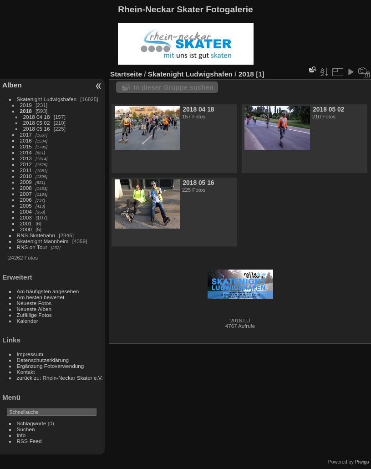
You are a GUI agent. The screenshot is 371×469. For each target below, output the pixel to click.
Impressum (30, 354)
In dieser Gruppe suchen (173, 87)
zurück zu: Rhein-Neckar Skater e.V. (60, 378)
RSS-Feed (29, 441)
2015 (26, 146)
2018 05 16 (36, 129)
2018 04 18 (36, 117)
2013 (26, 158)
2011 (26, 170)
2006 (26, 200)
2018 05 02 (36, 123)
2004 (26, 211)
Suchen (26, 429)
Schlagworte (31, 423)
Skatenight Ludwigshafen (46, 99)
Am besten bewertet (41, 297)
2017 (26, 135)
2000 (26, 229)
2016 (26, 140)
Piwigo (362, 461)
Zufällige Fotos (34, 315)
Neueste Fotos (34, 303)
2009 (26, 182)
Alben (12, 85)
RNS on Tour (32, 247)
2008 (26, 188)
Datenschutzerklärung (43, 360)
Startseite (126, 74)
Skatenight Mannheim (43, 241)
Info (21, 435)
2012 (26, 164)
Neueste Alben (34, 309)
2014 (26, 152)
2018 (26, 111)
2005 (26, 206)
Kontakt (26, 372)
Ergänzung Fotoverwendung (50, 366)
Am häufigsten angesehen (48, 291)
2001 (26, 223)
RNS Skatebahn (36, 235)
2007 (26, 194)
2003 (26, 217)
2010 (26, 176)
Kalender (27, 321)
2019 (26, 105)
